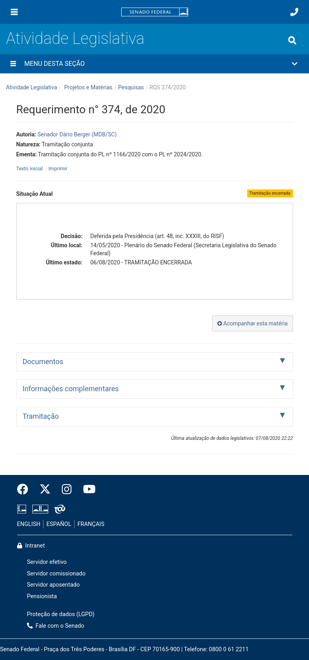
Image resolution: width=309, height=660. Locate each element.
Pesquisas (131, 87)
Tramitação (41, 416)
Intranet (31, 545)
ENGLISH (29, 524)
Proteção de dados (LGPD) (61, 614)
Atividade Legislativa (75, 38)
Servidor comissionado (56, 573)
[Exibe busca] (292, 40)
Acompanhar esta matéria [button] (252, 323)
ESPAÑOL (59, 524)
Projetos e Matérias (88, 87)
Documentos (43, 361)
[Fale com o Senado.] (294, 12)
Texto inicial (30, 168)
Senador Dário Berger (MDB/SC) (77, 134)
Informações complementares (71, 388)
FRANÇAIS (90, 524)
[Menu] (14, 12)
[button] (154, 63)
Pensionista (42, 596)
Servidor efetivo (47, 562)
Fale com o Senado (56, 626)
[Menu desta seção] (13, 63)
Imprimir (57, 168)
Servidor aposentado (53, 584)
